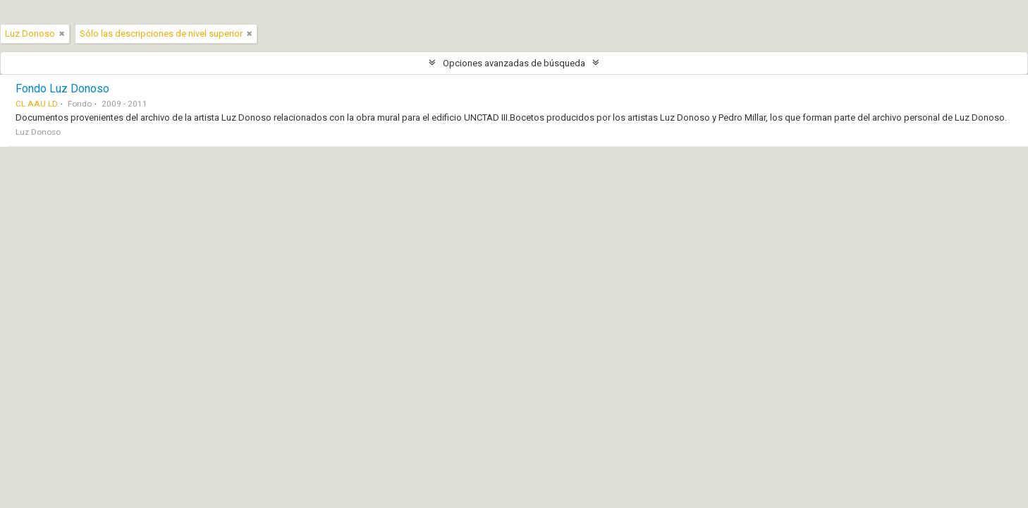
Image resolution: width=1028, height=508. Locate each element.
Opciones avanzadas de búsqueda (514, 63)
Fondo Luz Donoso (62, 88)
